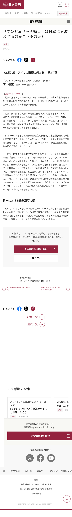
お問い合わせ (36, 494)
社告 (36, 480)
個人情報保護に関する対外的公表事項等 (36, 489)
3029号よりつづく (13, 94)
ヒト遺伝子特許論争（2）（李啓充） (18, 288)
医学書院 (12, 4)
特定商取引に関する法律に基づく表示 (36, 484)
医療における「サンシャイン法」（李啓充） (51, 288)
